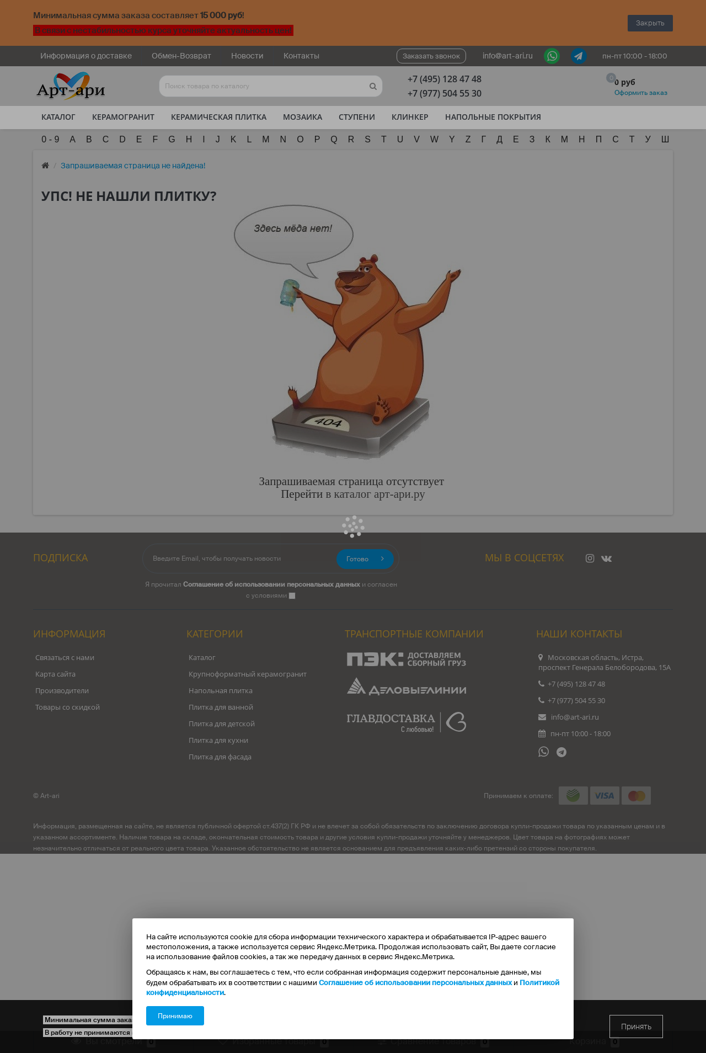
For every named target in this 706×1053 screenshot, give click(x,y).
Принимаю (175, 1016)
